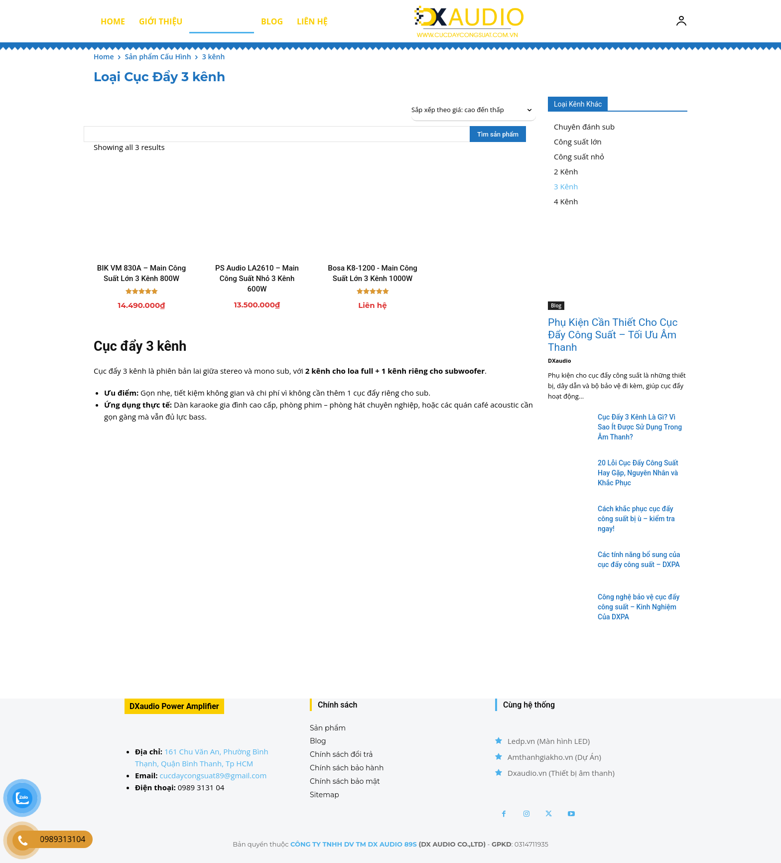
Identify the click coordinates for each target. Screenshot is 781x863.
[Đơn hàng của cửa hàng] (473, 110)
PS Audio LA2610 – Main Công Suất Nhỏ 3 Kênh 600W (257, 278)
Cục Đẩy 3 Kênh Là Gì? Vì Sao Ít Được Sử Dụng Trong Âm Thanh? (640, 427)
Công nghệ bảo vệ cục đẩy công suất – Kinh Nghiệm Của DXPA (638, 607)
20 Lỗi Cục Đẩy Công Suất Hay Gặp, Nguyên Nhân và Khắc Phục (638, 473)
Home (104, 56)
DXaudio (559, 360)
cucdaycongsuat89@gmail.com (213, 775)
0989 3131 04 (201, 787)
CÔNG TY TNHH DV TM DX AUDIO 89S (353, 844)
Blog (556, 305)
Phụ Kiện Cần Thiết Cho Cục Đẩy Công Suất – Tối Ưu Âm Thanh (612, 334)
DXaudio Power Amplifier (174, 706)
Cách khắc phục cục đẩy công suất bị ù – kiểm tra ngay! (636, 519)
